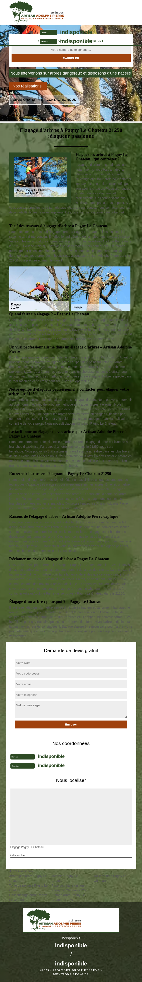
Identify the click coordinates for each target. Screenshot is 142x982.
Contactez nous (61, 100)
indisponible (76, 32)
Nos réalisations (27, 86)
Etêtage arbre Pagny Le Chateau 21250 (68, 897)
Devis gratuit (25, 100)
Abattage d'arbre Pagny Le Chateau (28, 878)
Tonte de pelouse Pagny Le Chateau (28, 888)
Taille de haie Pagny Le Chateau (110, 878)
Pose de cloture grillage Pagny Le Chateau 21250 (69, 888)
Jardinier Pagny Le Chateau (64, 878)
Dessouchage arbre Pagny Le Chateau (28, 897)
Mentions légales (71, 974)
